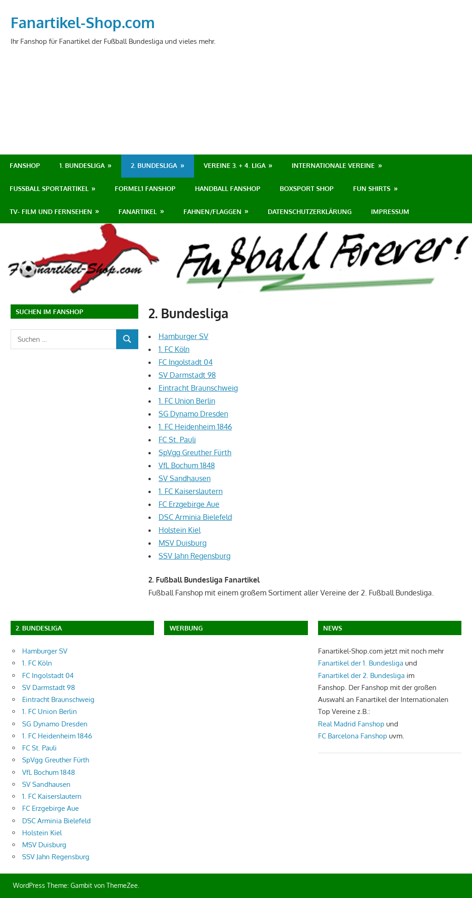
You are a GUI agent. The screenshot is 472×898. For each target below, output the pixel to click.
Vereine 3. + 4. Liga (235, 165)
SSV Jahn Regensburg (194, 555)
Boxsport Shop (307, 188)
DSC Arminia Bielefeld (195, 517)
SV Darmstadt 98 (187, 375)
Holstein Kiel (180, 530)
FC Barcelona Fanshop (353, 735)
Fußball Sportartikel (49, 188)
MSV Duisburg (182, 542)
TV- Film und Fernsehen (51, 211)
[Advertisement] (294, 109)
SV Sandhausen (185, 478)
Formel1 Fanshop (145, 188)
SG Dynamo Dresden (193, 413)
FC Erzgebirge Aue (189, 504)
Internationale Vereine (333, 165)
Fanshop (25, 165)
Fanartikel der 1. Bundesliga (360, 663)
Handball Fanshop (227, 188)
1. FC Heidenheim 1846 (195, 426)
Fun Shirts (371, 188)
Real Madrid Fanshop (352, 724)
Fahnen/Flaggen (212, 211)
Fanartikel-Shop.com (83, 22)
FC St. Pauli (177, 439)
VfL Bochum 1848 (187, 465)
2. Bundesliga (154, 165)
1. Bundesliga (82, 165)
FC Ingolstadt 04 (185, 362)
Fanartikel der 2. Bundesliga (361, 675)
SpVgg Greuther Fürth (195, 452)
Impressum (390, 211)
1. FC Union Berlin (187, 400)
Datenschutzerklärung (310, 211)
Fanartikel (137, 211)
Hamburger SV (183, 336)
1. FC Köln (174, 349)
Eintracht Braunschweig (198, 388)
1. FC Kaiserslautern (191, 491)
